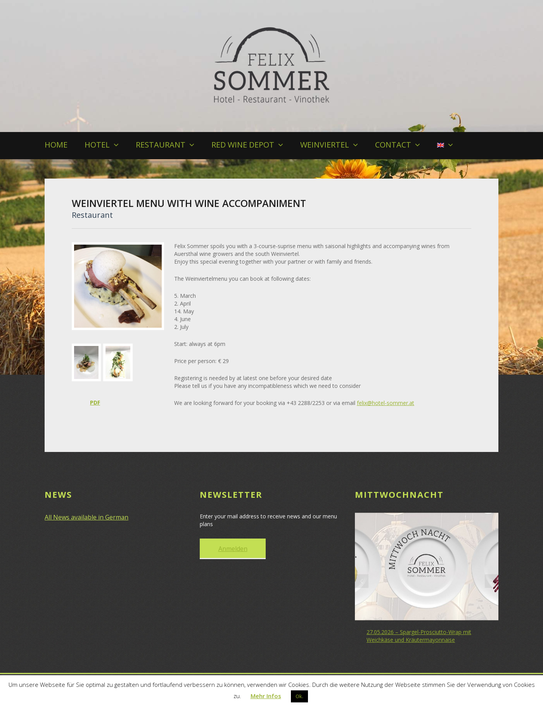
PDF (95, 402)
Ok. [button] (299, 696)
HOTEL (97, 144)
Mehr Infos (266, 696)
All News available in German (86, 516)
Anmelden (232, 548)
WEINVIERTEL (324, 144)
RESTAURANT (160, 144)
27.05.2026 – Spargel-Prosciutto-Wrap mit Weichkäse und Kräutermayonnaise (419, 635)
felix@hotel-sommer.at (385, 403)
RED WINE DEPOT (242, 144)
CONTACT (393, 144)
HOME (56, 144)
